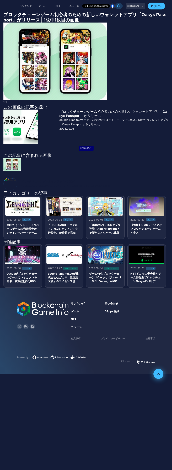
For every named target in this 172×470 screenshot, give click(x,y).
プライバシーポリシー (113, 338)
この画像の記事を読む (25, 107)
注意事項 (150, 338)
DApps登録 (112, 311)
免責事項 (75, 338)
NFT (58, 5)
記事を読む (86, 148)
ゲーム (41, 5)
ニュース (76, 327)
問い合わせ (111, 303)
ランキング (26, 5)
